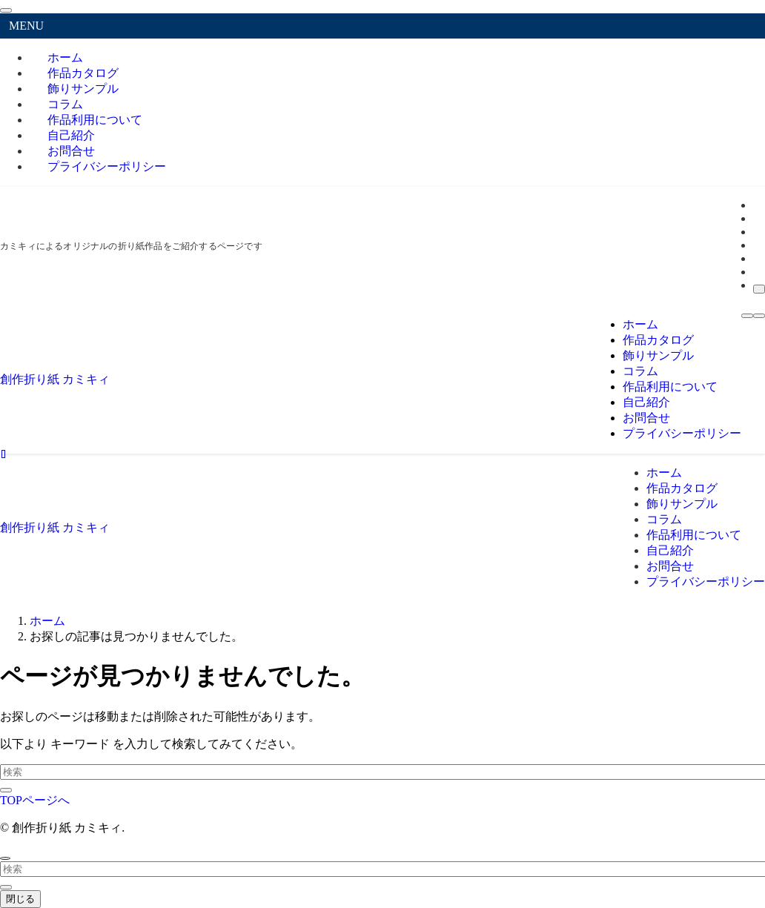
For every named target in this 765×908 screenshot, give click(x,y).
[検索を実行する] (6, 790)
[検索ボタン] (759, 316)
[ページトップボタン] (5, 858)
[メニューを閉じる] (6, 10)
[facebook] (757, 205)
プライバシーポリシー (106, 166)
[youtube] (757, 258)
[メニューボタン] (747, 316)
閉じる (20, 898)
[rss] (757, 271)
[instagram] (757, 231)
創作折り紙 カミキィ (55, 379)
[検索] (759, 289)
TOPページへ (35, 800)
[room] (757, 245)
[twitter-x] (757, 218)
